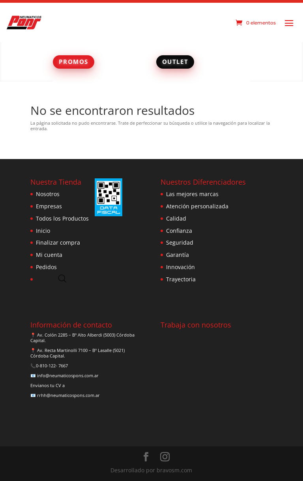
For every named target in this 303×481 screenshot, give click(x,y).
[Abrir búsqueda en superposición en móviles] (62, 278)
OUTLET (175, 62)
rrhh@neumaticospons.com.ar (68, 395)
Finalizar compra (58, 242)
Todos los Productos (62, 218)
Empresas (49, 206)
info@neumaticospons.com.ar (68, 375)
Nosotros (48, 194)
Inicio (43, 230)
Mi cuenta (49, 254)
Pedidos (46, 267)
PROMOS (73, 62)
